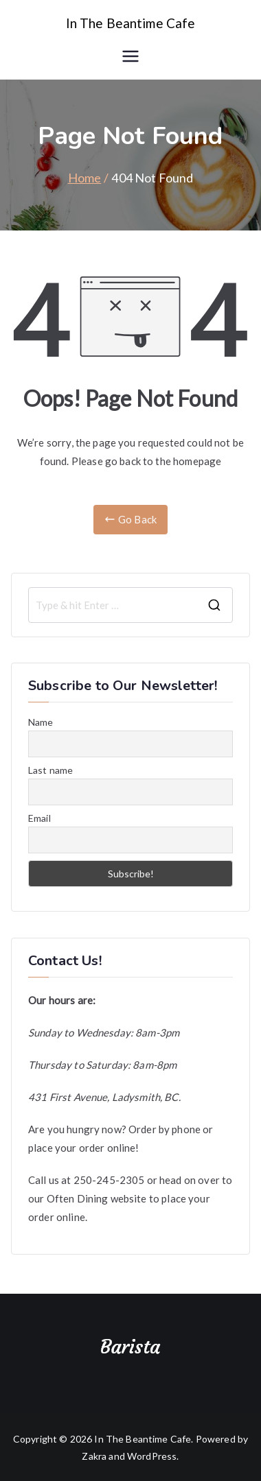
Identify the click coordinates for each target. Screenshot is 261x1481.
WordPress (152, 1456)
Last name (50, 770)
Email (39, 818)
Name (41, 722)
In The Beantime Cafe (131, 23)
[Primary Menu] (130, 56)
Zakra (94, 1456)
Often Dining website (97, 1198)
